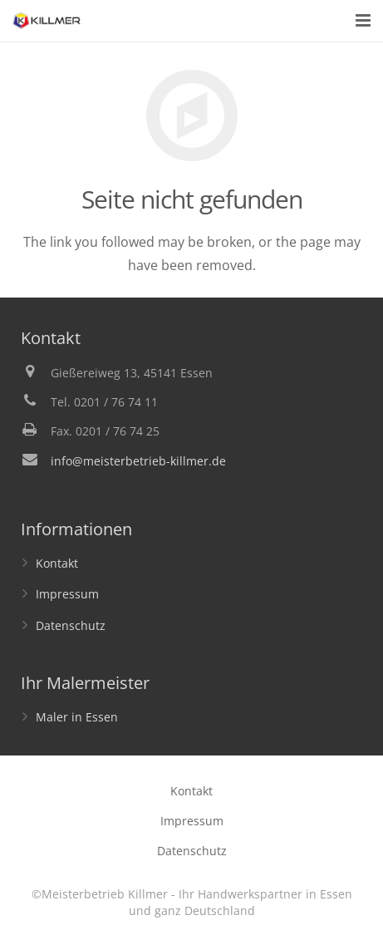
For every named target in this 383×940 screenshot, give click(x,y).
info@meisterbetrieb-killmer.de (138, 461)
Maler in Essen (77, 717)
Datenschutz (71, 625)
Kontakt (57, 563)
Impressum (67, 594)
